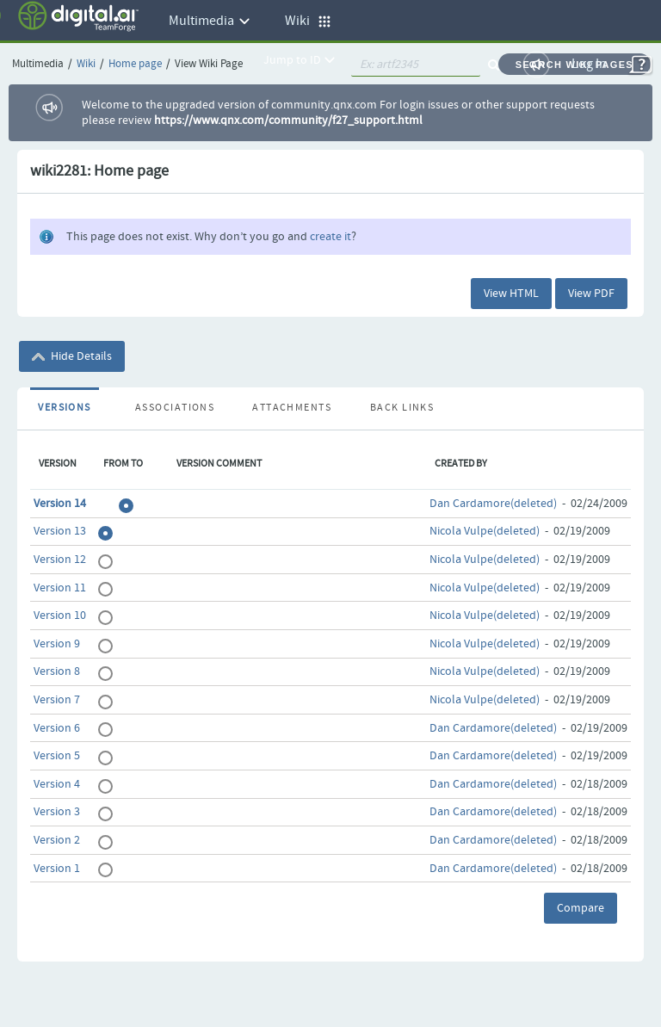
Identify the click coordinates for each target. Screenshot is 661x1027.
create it (330, 236)
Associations (174, 408)
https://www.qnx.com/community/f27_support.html (288, 120)
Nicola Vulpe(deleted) (484, 531)
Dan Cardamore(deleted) (493, 503)
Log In (589, 64)
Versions (64, 408)
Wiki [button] (308, 21)
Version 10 (60, 615)
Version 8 (57, 671)
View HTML (511, 293)
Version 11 (60, 588)
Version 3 (57, 812)
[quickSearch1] (415, 65)
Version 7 (57, 700)
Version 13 (60, 531)
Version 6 (57, 728)
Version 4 (57, 784)
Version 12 (60, 559)
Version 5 (57, 756)
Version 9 (57, 644)
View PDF (591, 293)
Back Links (402, 408)
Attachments (291, 408)
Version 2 (57, 840)
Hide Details (72, 356)
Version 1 (57, 868)
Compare (580, 908)
